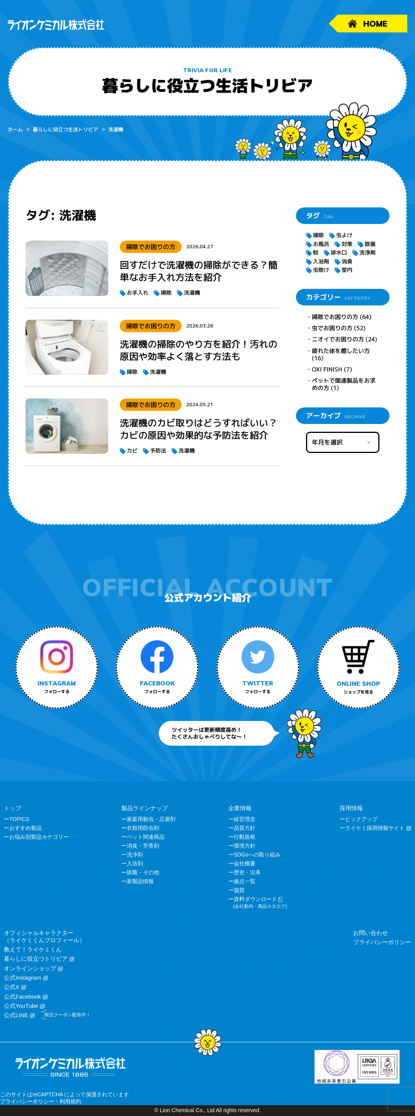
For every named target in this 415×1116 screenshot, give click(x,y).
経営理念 (244, 819)
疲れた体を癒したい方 (341, 351)
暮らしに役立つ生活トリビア (65, 129)
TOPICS (19, 819)
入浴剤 (321, 261)
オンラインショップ (30, 968)
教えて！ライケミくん (33, 949)
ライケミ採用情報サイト (375, 828)
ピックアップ (361, 819)
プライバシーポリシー (382, 942)
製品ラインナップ (144, 808)
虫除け (321, 269)
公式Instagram (22, 977)
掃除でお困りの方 (335, 317)
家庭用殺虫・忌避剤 (151, 819)
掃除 (166, 292)
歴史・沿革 (247, 872)
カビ (132, 450)
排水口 (339, 252)
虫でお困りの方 (332, 328)
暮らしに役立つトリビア (36, 958)
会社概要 (244, 863)
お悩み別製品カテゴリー (39, 837)
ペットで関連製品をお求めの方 (344, 384)
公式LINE (16, 1015)
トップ (12, 808)
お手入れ (137, 292)
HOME (375, 24)
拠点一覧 (244, 881)
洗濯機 (192, 292)
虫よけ (344, 235)
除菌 (370, 244)
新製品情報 (140, 881)
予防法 (158, 450)
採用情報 (351, 808)
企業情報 (240, 808)
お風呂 (321, 244)
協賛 (239, 890)
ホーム (15, 129)
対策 (347, 244)
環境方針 (244, 846)
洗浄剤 (367, 252)
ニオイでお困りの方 (338, 339)
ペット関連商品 (146, 837)
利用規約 (70, 1101)
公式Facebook (22, 996)
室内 (347, 269)
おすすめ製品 (25, 828)
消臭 (347, 261)
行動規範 (244, 837)
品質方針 (244, 828)
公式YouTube (21, 1005)
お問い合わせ (370, 932)
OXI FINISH (327, 369)
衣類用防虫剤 (143, 828)
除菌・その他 (143, 872)
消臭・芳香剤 (143, 846)
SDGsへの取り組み (257, 854)
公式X (11, 987)
